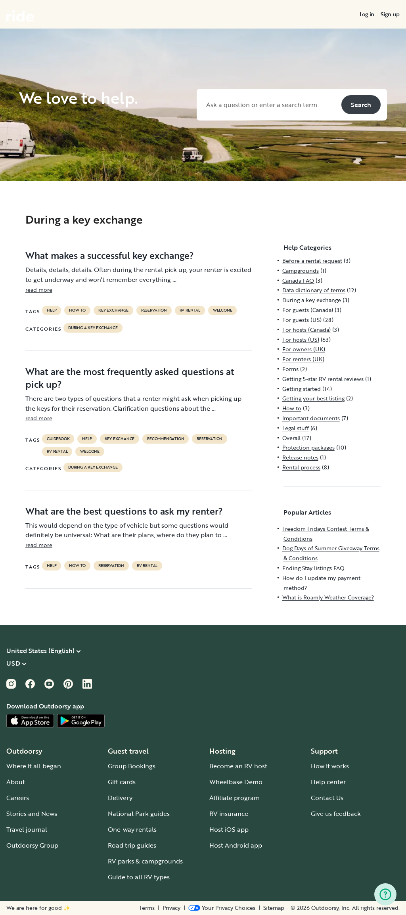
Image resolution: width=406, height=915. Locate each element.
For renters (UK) (303, 359)
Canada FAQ (298, 280)
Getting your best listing (313, 398)
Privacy (171, 908)
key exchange (113, 310)
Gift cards (122, 782)
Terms (147, 908)
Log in (367, 14)
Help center (328, 782)
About (15, 782)
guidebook (58, 438)
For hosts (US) (300, 339)
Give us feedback (336, 813)
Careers (17, 797)
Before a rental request (312, 261)
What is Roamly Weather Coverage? (328, 597)
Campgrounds (300, 270)
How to (77, 310)
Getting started (301, 389)
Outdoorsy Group (32, 845)
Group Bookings (131, 766)
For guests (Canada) (307, 310)
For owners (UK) (303, 349)
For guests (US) (302, 320)
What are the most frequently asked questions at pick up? (129, 378)
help (51, 310)
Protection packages (308, 447)
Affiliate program (234, 797)
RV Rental (190, 310)
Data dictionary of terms (313, 290)
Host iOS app (229, 829)
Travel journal (26, 829)
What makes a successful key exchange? (109, 255)
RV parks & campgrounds (145, 861)
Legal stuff (295, 428)
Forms (290, 369)
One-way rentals (132, 829)
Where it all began (33, 766)
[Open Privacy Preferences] (221, 908)
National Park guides (139, 813)
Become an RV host (238, 766)
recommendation (165, 438)
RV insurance (228, 813)
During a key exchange (93, 327)
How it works (330, 766)
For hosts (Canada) (306, 329)
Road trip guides (132, 845)
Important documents (311, 418)
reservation (154, 310)
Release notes (300, 457)
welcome (222, 310)
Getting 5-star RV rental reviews (323, 379)
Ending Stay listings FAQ (313, 568)
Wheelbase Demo (235, 782)
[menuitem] (367, 14)
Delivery (120, 797)
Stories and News (31, 813)
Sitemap (273, 908)
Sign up (390, 14)
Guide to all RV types (139, 877)
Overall (291, 438)
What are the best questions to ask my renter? (124, 511)
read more (38, 289)
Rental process (301, 467)
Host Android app (235, 845)
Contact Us (327, 797)
